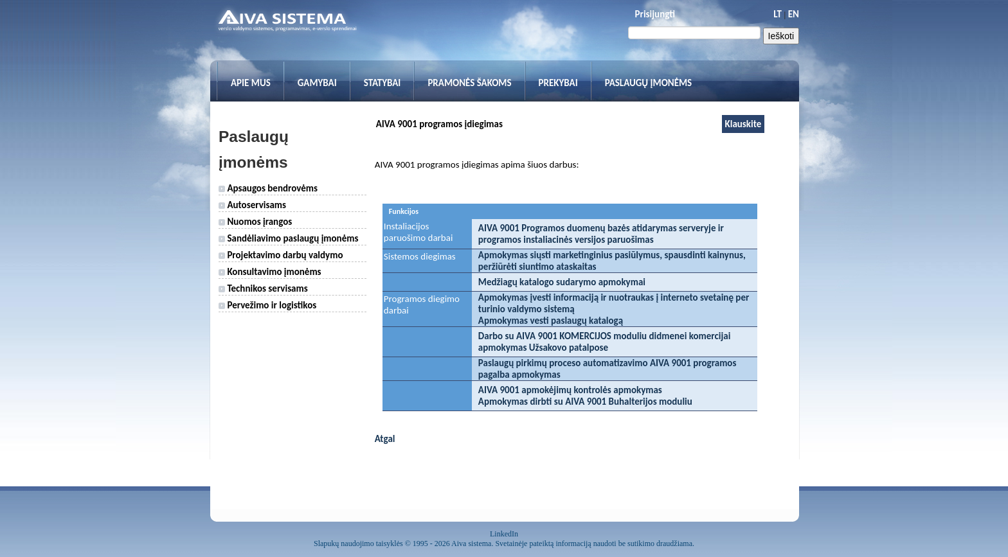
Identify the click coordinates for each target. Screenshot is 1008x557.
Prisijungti (655, 14)
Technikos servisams (263, 288)
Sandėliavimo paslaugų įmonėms (288, 238)
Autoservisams (252, 205)
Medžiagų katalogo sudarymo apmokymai (561, 282)
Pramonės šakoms (469, 83)
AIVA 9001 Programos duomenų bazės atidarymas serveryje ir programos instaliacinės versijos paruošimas (601, 233)
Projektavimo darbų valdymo (281, 255)
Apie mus (251, 83)
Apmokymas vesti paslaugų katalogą (550, 320)
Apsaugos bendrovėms (268, 188)
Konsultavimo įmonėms (270, 272)
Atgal (385, 439)
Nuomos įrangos (255, 221)
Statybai (382, 83)
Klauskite (743, 124)
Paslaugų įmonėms (648, 83)
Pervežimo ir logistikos (267, 305)
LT (777, 14)
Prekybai (558, 83)
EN (793, 14)
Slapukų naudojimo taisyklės (358, 543)
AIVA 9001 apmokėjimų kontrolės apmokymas (570, 390)
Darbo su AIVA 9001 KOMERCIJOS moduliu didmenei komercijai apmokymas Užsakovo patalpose (604, 341)
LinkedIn (504, 533)
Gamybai (317, 83)
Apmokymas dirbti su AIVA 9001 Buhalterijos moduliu (585, 401)
